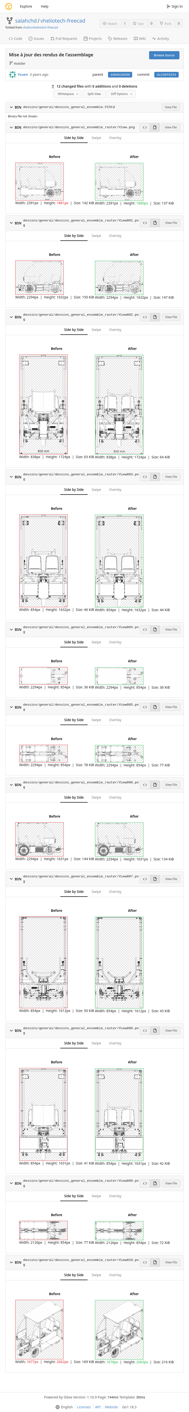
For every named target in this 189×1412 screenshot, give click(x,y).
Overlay (115, 137)
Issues (36, 38)
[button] (11, 107)
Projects (93, 38)
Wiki (140, 38)
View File (171, 107)
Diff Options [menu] (122, 94)
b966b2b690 (120, 75)
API (98, 1407)
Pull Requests (63, 38)
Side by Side (74, 137)
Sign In (175, 6)
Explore (26, 6)
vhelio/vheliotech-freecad (40, 27)
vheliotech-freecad (62, 20)
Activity (160, 38)
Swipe (96, 137)
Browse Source (164, 55)
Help (44, 6)
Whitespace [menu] (68, 94)
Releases (117, 38)
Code (15, 38)
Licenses (84, 1407)
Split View (94, 94)
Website (111, 1407)
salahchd (26, 20)
